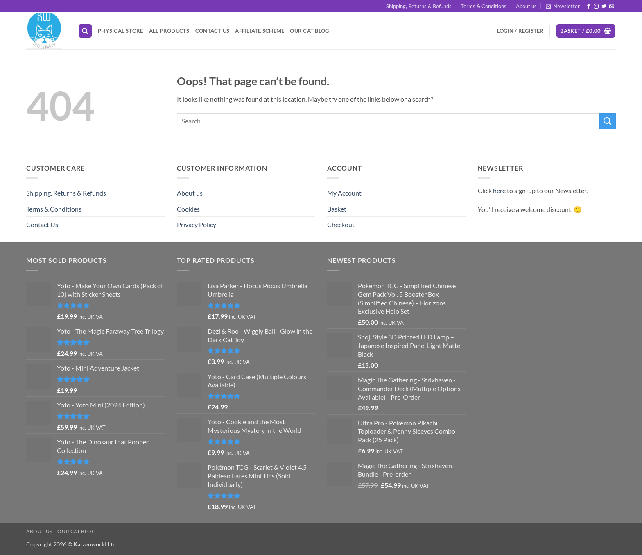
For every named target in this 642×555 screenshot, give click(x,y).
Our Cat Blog (309, 30)
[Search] (85, 31)
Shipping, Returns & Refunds (419, 6)
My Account (344, 193)
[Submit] (607, 121)
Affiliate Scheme (259, 30)
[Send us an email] (611, 6)
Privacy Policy (196, 224)
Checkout (341, 224)
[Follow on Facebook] (588, 6)
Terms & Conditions (483, 6)
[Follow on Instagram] (596, 6)
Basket (336, 209)
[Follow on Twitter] (603, 6)
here (499, 190)
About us (526, 6)
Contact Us (212, 30)
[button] (563, 6)
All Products (169, 30)
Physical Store (120, 30)
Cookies (188, 209)
